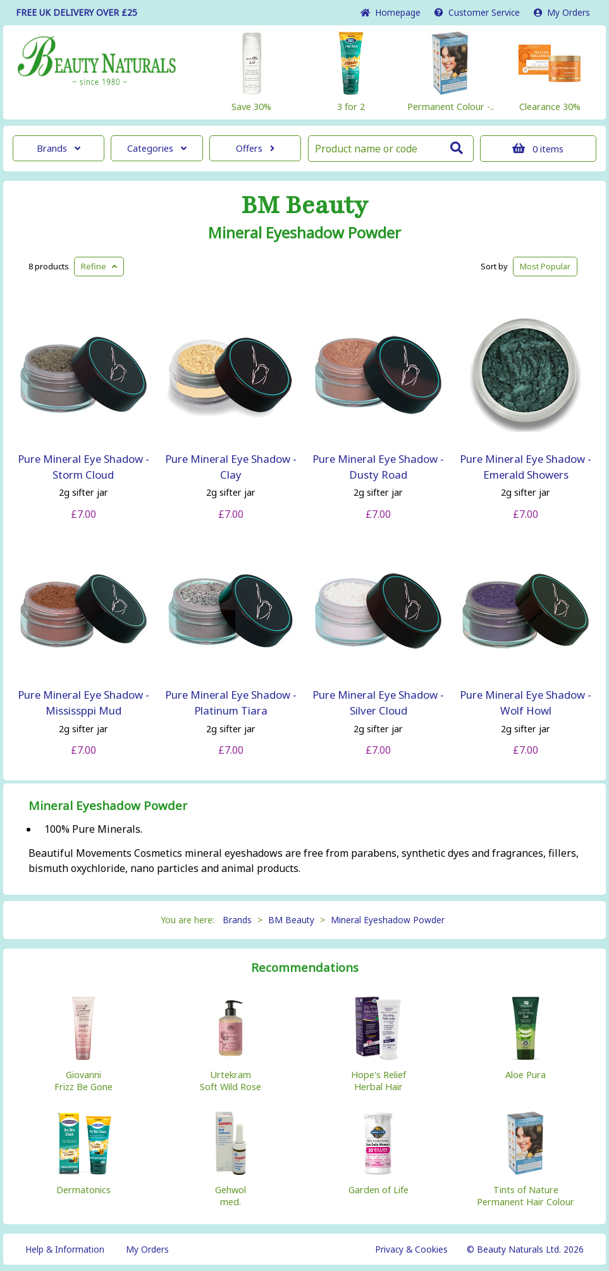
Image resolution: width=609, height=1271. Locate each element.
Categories (157, 148)
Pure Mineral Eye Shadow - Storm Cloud (83, 466)
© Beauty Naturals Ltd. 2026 (525, 1249)
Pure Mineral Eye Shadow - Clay (231, 466)
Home (390, 12)
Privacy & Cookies (411, 1249)
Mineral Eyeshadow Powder (304, 232)
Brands (58, 148)
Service (477, 12)
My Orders (562, 12)
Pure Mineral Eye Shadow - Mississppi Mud (83, 702)
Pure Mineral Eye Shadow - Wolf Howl (525, 702)
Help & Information (64, 1249)
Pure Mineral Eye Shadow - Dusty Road (378, 466)
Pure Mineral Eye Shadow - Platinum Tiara (231, 702)
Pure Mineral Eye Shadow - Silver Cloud (378, 702)
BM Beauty (304, 205)
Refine (99, 266)
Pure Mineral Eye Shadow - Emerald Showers (525, 466)
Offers (255, 148)
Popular (545, 266)
